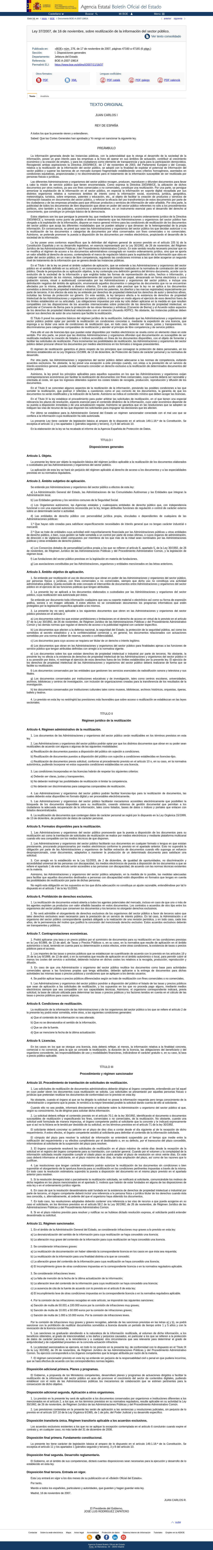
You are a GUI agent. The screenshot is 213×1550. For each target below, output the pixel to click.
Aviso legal (79, 1532)
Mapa (68, 1532)
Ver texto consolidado (166, 36)
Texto (32, 96)
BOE (52, 18)
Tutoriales (158, 1532)
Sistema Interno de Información (137, 1532)
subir (178, 1522)
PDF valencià (172, 80)
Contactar (32, 1532)
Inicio (44, 18)
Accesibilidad (93, 1532)
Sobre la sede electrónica (51, 1532)
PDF (45, 80)
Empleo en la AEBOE (175, 1532)
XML (74, 80)
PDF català (113, 80)
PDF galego (142, 80)
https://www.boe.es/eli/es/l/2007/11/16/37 (79, 64)
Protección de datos (110, 1532)
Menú (159, 14)
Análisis (44, 96)
